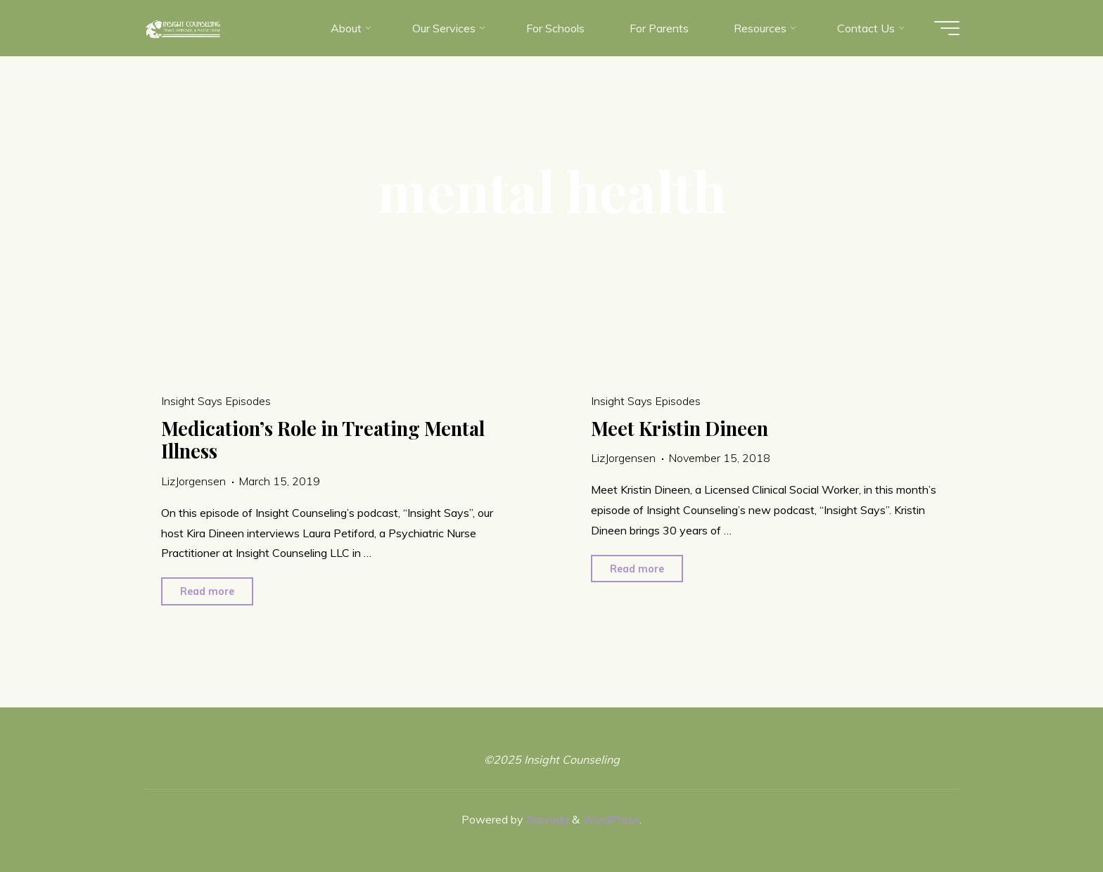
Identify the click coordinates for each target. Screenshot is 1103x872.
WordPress (610, 819)
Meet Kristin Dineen (679, 428)
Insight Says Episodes (216, 401)
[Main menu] (946, 28)
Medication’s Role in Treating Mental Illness (323, 440)
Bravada (546, 819)
